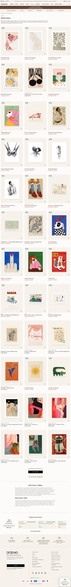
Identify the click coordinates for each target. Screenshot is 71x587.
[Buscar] (64, 4)
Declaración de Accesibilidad (37, 559)
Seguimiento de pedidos (55, 555)
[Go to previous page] (29, 477)
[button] (65, 582)
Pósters (12, 4)
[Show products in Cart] (69, 4)
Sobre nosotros (35, 552)
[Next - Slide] (68, 524)
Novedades (37, 4)
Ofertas (32, 4)
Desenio (38, 583)
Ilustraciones (10, 13)
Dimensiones (39, 10)
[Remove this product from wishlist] (21, 54)
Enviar (15, 565)
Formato (30, 10)
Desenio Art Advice (55, 552)
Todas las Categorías (11, 10)
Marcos (27, 4)
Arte (5, 13)
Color (22, 10)
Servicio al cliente (54, 554)
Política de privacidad (17, 568)
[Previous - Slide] (16, 524)
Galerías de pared (58, 4)
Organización (61, 10)
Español (8, 1)
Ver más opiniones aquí (35, 531)
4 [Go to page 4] (37, 476)
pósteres (40, 494)
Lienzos (16, 4)
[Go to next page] (42, 477)
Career (33, 555)
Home (51, 4)
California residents (55, 569)
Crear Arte (22, 4)
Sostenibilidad (34, 557)
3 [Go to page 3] (35, 476)
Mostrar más (35, 471)
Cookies (52, 561)
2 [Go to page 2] (33, 476)
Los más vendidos (45, 4)
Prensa (33, 554)
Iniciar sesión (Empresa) (36, 566)
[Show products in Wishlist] (66, 4)
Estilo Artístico (50, 10)
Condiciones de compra (55, 557)
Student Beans (35, 561)
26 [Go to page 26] (39, 476)
